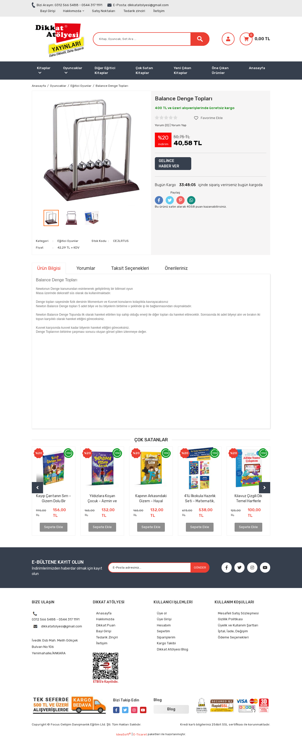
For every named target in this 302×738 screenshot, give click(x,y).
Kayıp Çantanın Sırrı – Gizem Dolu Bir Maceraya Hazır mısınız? (53, 498)
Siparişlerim (166, 637)
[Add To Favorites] (208, 118)
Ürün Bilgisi (49, 268)
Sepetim (163, 631)
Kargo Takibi (166, 643)
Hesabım (164, 625)
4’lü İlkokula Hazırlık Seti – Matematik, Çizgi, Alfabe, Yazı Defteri (200, 498)
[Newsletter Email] (158, 567)
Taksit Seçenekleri (130, 268)
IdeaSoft (123, 734)
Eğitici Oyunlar (67, 241)
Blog (171, 709)
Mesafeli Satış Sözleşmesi (238, 613)
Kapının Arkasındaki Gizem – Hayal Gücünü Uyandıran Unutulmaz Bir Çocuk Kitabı (151, 498)
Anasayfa (257, 68)
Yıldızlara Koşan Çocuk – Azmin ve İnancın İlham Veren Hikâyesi (102, 498)
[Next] (264, 487)
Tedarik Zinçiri (107, 637)
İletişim (159, 11)
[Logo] (59, 38)
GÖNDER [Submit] (200, 567)
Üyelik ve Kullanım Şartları (238, 625)
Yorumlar (85, 268)
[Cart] (255, 39)
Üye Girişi (164, 619)
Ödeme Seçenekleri (233, 637)
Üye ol (162, 613)
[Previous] (37, 487)
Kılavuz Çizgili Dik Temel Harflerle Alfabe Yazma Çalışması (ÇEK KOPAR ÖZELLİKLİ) (248, 498)
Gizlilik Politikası (230, 619)
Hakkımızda (73, 11)
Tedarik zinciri (134, 11)
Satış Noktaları (103, 11)
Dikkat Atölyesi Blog (172, 649)
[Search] (151, 39)
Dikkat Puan (105, 625)
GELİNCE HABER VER (169, 163)
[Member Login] (228, 39)
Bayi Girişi (47, 11)
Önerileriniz (176, 268)
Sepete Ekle (53, 527)
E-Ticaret (140, 734)
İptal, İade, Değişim (233, 631)
